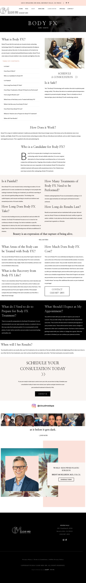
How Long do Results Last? (11, 94)
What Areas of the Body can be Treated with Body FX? (19, 99)
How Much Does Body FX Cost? (13, 109)
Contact (70, 8)
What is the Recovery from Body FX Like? (16, 104)
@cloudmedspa (45, 406)
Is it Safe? (6, 66)
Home (21, 8)
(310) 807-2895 (23, 13)
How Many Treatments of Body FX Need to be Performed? (21, 90)
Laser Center (52, 8)
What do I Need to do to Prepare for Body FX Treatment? (20, 113)
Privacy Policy (27, 559)
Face (26, 8)
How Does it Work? (9, 71)
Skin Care (41, 8)
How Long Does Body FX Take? (13, 85)
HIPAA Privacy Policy (56, 559)
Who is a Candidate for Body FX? (13, 76)
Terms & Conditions (41, 559)
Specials (62, 8)
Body (33, 8)
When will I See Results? (10, 118)
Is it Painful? (7, 80)
